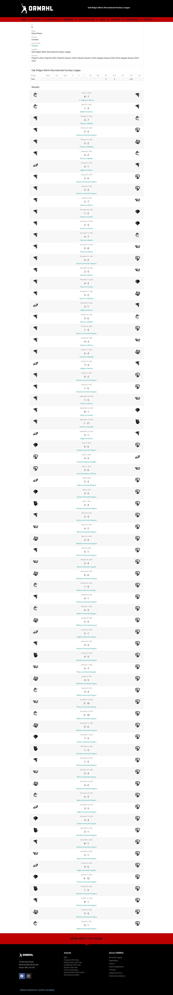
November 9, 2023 (86, 828)
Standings (68, 19)
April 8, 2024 (86, 478)
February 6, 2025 (86, 151)
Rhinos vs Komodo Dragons (86, 532)
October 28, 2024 (86, 326)
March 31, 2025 (86, 104)
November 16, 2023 (86, 805)
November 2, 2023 (86, 851)
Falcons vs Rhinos (86, 205)
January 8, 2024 (86, 676)
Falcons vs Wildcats (86, 147)
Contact (148, 19)
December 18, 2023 (86, 700)
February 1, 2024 (86, 606)
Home (23, 19)
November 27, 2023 (86, 770)
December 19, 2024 (86, 221)
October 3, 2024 (86, 384)
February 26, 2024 (86, 571)
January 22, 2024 (86, 630)
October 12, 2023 (86, 898)
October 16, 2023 (86, 886)
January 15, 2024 (86, 653)
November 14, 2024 (86, 279)
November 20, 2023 (86, 793)
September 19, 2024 (86, 420)
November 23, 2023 (86, 781)
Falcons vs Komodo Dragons (86, 135)
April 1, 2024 (86, 501)
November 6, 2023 (86, 840)
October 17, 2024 (86, 350)
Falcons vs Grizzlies (86, 427)
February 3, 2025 (86, 163)
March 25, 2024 (86, 525)
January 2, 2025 (86, 198)
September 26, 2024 (86, 408)
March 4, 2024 (86, 548)
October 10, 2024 (86, 361)
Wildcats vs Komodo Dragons (86, 543)
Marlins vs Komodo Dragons (86, 590)
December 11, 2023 (86, 723)
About (103, 19)
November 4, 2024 (86, 303)
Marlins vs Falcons (86, 112)
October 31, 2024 (86, 315)
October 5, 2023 (86, 910)
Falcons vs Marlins (86, 123)
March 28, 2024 (86, 513)
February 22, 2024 (86, 583)
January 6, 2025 (86, 186)
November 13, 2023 (86, 816)
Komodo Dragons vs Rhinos (86, 473)
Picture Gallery (87, 19)
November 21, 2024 (86, 256)
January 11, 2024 (86, 665)
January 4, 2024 (86, 688)
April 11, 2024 (86, 466)
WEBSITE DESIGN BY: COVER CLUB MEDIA (37, 990)
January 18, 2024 (86, 641)
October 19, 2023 (86, 875)
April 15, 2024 (86, 455)
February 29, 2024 (86, 560)
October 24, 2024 (86, 338)
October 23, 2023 (86, 863)
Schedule (35, 19)
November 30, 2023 (86, 758)
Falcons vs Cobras (86, 217)
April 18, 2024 (86, 443)
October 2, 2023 (86, 921)
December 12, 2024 (86, 244)
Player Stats (52, 19)
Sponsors (115, 19)
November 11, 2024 (86, 291)
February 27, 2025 (86, 116)
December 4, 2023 (87, 746)
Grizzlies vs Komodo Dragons (86, 508)
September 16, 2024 (86, 431)
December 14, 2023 (86, 711)
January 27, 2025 (86, 175)
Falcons (35, 46)
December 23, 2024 (86, 210)
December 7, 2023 (87, 735)
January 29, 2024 (86, 618)
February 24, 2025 (86, 128)
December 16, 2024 (86, 233)
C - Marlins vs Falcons (86, 100)
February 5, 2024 (86, 595)
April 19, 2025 (86, 93)
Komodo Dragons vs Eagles (86, 462)
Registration (132, 19)
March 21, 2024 (86, 536)
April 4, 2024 (86, 490)
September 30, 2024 (86, 396)
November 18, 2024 (86, 268)
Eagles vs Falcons (86, 170)
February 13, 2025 (86, 139)
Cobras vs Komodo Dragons (86, 450)
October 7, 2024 (86, 373)
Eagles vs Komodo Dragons (86, 485)
